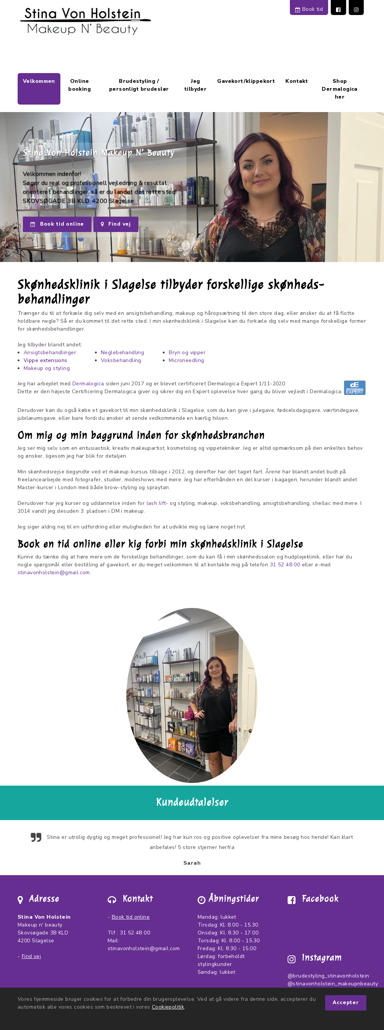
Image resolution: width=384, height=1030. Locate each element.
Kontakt (296, 81)
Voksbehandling (121, 360)
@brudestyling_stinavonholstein (328, 975)
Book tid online (57, 224)
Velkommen (39, 81)
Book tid (309, 9)
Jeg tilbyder (195, 85)
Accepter (346, 1002)
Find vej (116, 224)
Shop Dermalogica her (340, 89)
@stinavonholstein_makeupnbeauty (333, 983)
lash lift (156, 503)
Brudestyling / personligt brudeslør (139, 85)
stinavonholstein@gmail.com (54, 572)
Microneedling (186, 360)
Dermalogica (88, 383)
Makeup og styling (47, 368)
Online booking (79, 85)
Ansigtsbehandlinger (50, 352)
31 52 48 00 (285, 564)
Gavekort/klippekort (246, 81)
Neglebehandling (122, 352)
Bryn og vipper (187, 352)
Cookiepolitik (168, 1007)
